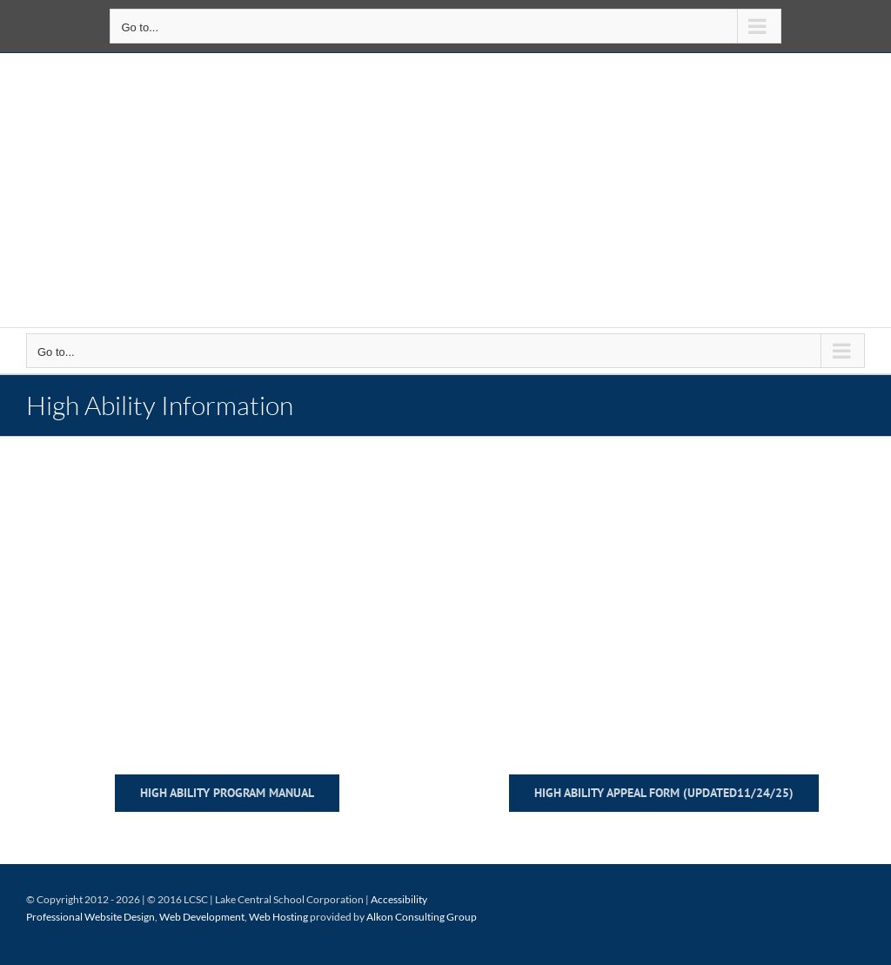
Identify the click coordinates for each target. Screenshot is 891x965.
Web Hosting (278, 916)
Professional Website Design (90, 916)
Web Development (202, 916)
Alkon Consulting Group (421, 916)
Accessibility (399, 899)
